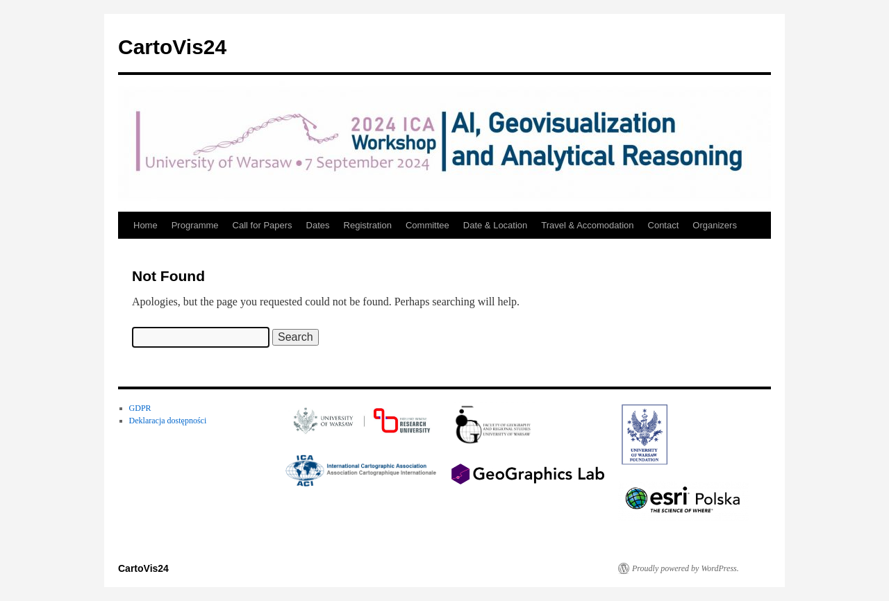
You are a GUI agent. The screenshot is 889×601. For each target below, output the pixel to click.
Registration (368, 225)
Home (145, 225)
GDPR (140, 408)
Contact (663, 225)
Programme (195, 225)
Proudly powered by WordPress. (685, 568)
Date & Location (495, 225)
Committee (427, 225)
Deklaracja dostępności (168, 420)
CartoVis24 (172, 46)
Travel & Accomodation (587, 225)
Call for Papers (262, 225)
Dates (318, 225)
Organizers (714, 225)
